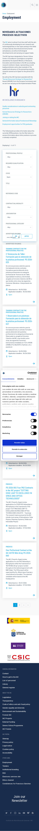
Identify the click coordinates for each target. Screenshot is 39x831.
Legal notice (7, 746)
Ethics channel (8, 780)
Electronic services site (11, 777)
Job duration (11, 213)
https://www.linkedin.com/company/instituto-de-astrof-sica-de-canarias (19, 813)
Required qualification (14, 163)
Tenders (5, 766)
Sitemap (5, 739)
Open (10, 295)
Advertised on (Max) (13, 244)
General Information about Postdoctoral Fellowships (19, 121)
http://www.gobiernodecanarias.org (18, 633)
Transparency (7, 701)
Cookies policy (8, 749)
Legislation (6, 697)
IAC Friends (6, 729)
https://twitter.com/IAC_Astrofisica (6, 813)
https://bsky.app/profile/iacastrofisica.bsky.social (28, 813)
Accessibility (7, 753)
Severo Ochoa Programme (12, 726)
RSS (4, 773)
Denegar (19, 456)
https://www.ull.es (18, 646)
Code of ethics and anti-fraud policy (16, 704)
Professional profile (14, 153)
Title (7, 183)
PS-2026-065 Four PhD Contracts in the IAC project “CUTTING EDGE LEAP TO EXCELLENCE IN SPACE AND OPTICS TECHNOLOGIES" (19, 493)
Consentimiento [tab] (8, 379)
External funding (8, 722)
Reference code (12, 193)
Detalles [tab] (20, 379)
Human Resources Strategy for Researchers (17, 79)
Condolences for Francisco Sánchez (16, 784)
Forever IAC (6, 715)
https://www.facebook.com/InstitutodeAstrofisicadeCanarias (11, 813)
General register (8, 688)
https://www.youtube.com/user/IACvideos (24, 813)
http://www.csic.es (18, 658)
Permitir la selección (19, 449)
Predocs (9, 484)
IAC (6, 42)
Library (5, 684)
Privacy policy (7, 742)
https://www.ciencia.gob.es (18, 621)
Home (4, 13)
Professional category (15, 223)
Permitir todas (19, 442)
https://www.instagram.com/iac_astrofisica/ (15, 813)
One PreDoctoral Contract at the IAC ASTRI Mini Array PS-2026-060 (19, 553)
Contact (5, 674)
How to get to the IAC (10, 677)
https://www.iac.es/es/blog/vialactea (32, 813)
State (8, 173)
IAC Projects (7, 718)
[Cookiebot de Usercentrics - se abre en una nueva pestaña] (28, 373)
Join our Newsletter (19, 798)
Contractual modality (14, 203)
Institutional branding (10, 770)
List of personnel (9, 680)
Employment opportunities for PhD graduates (17, 124)
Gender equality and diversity (13, 708)
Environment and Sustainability (14, 711)
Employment (7, 762)
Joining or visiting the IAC (10, 117)
